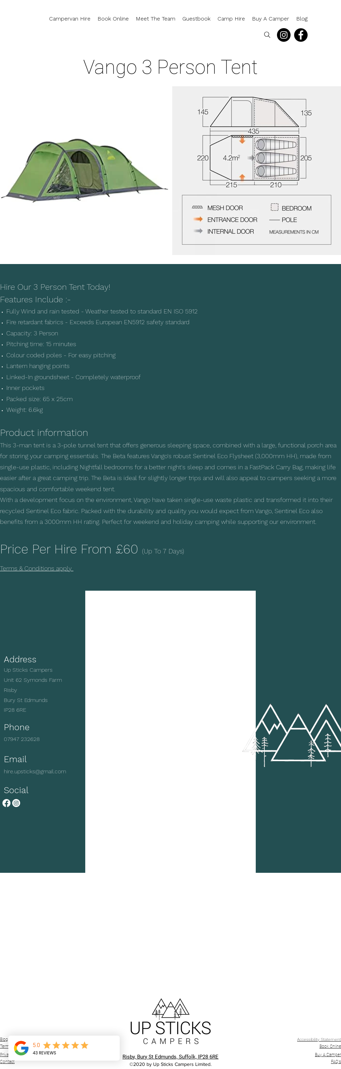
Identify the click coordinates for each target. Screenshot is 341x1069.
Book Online (330, 1046)
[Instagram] (284, 35)
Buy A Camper (328, 1054)
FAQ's (336, 1061)
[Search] (267, 34)
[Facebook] (301, 35)
